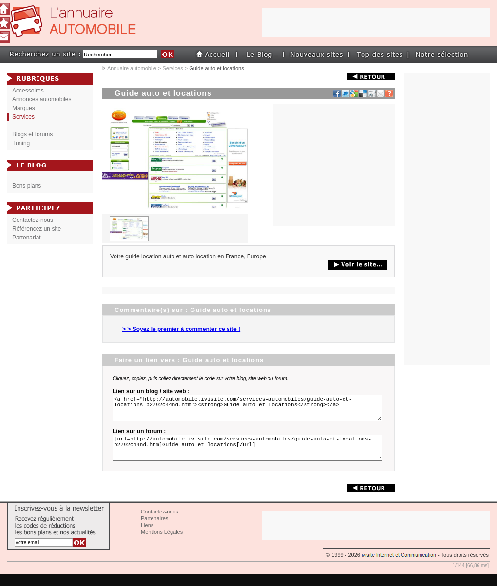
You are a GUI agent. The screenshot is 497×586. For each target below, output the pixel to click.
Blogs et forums (32, 134)
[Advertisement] (334, 165)
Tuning (21, 143)
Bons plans (26, 186)
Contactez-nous (32, 220)
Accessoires (28, 90)
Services (172, 68)
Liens (147, 537)
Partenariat (26, 237)
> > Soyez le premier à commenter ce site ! (181, 329)
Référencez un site (36, 228)
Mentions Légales (162, 544)
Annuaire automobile (131, 68)
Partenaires (154, 530)
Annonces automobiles (41, 99)
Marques (23, 108)
